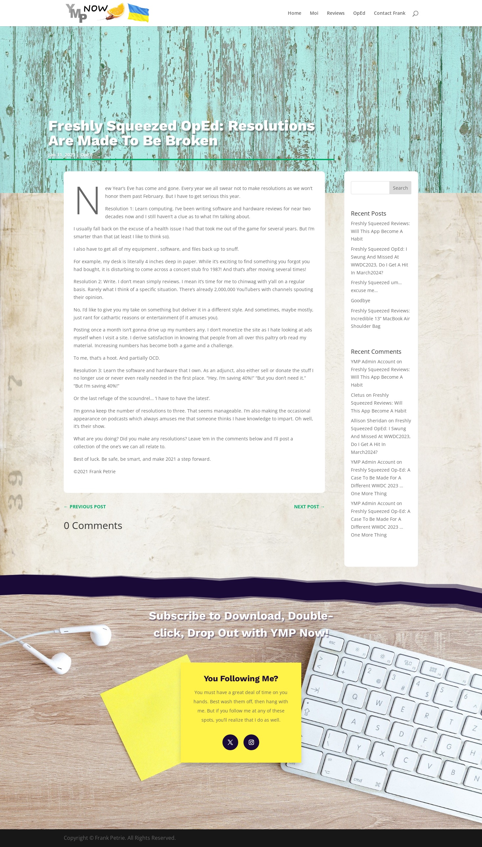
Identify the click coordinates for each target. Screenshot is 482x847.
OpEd (359, 13)
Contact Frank (389, 13)
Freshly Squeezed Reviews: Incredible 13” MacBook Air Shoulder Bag (380, 318)
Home (294, 13)
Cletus (358, 395)
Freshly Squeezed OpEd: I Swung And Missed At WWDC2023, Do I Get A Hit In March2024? (381, 436)
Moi (314, 13)
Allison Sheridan (369, 420)
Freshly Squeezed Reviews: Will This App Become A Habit (380, 231)
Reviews (336, 13)
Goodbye (360, 300)
